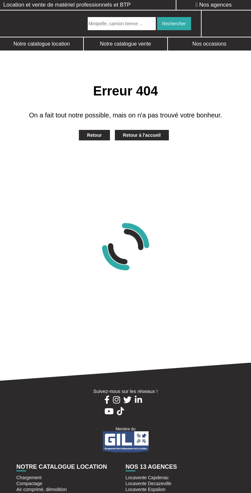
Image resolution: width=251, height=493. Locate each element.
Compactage (29, 483)
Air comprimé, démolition (41, 489)
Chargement (29, 477)
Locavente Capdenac (147, 477)
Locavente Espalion (146, 489)
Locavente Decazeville (148, 483)
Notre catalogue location (41, 44)
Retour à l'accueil (142, 135)
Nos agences (214, 5)
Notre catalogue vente (125, 44)
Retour (94, 135)
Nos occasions (209, 44)
